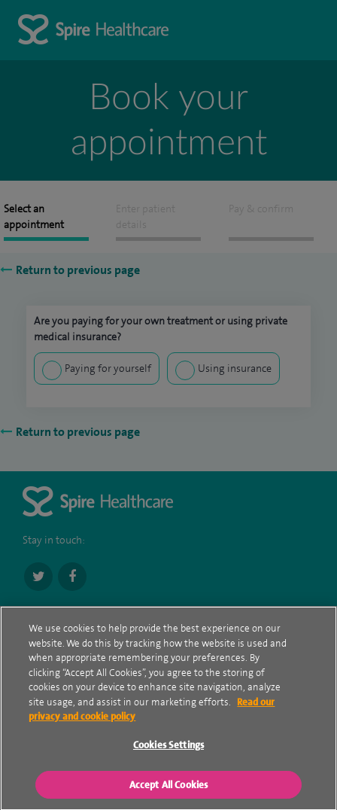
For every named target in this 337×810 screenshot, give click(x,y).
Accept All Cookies (168, 785)
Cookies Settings (168, 746)
